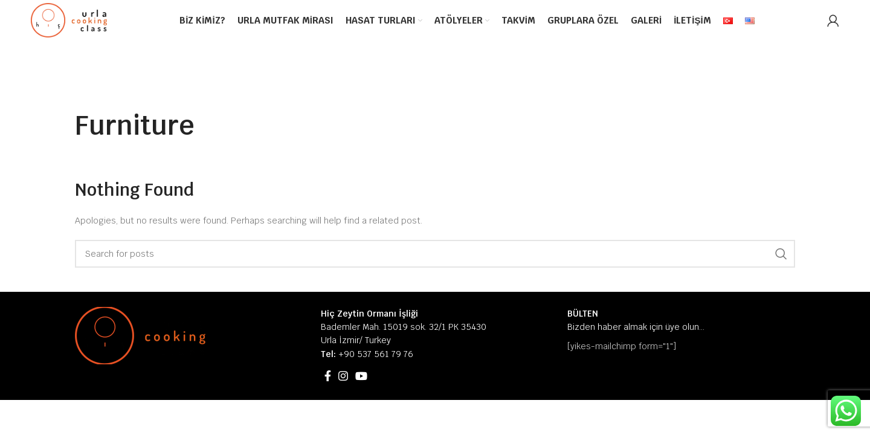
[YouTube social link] (361, 376)
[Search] (435, 254)
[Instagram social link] (343, 376)
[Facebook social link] (328, 376)
